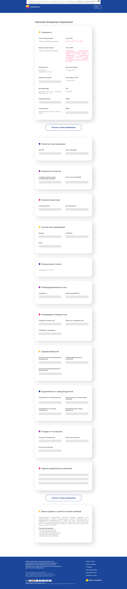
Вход (96, 6)
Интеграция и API (91, 572)
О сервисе (89, 567)
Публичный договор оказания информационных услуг (35, 582)
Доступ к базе (90, 561)
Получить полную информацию (63, 127)
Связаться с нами (91, 575)
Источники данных (91, 570)
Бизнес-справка (91, 564)
